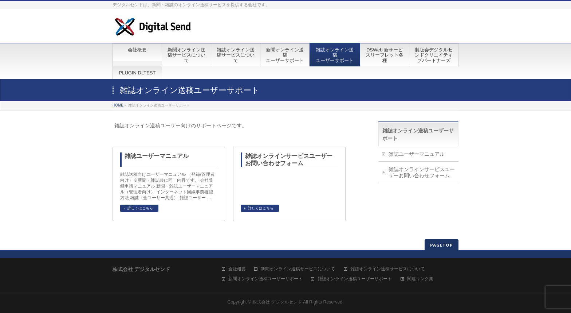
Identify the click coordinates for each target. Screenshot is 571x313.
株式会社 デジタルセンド (277, 302)
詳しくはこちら (140, 208)
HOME (118, 105)
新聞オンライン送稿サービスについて (298, 269)
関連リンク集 (420, 279)
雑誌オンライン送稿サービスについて (387, 269)
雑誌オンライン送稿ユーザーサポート (355, 279)
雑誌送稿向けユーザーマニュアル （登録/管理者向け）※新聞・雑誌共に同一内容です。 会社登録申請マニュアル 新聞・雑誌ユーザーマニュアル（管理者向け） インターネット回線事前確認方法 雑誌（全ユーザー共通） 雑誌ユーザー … (167, 186)
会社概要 (237, 269)
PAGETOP (441, 245)
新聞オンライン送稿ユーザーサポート (265, 279)
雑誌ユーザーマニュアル (157, 156)
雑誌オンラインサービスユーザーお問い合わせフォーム (288, 159)
